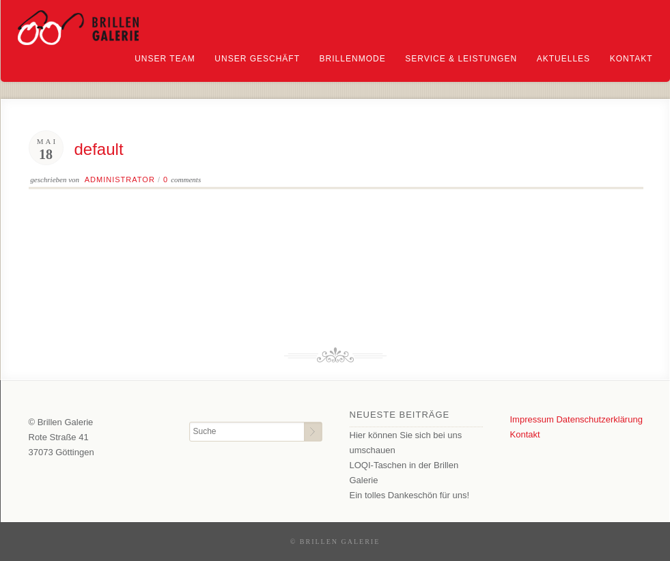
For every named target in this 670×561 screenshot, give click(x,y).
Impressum (532, 419)
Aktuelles (563, 58)
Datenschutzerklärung (599, 419)
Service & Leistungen (461, 58)
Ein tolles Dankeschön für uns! (410, 495)
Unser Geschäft (257, 58)
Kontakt (631, 58)
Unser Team (165, 58)
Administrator (120, 179)
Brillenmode (353, 58)
